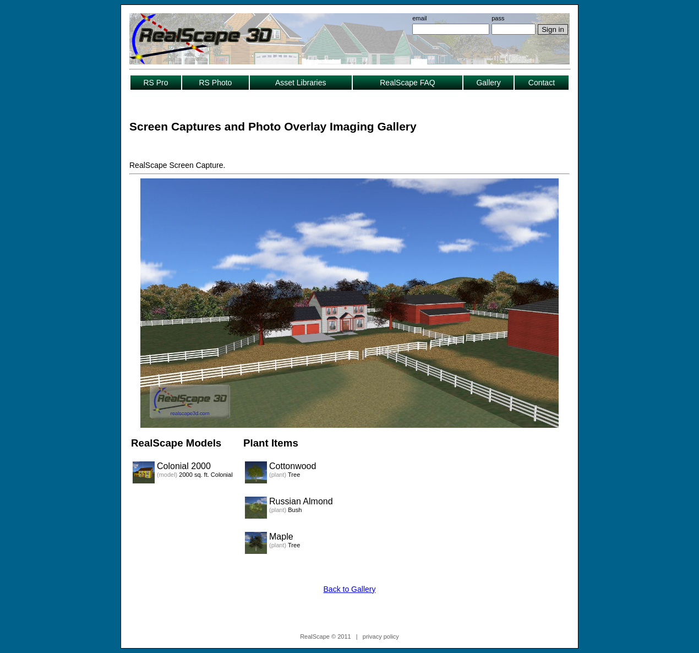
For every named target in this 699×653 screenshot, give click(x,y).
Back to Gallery (350, 589)
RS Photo (215, 82)
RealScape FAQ (407, 82)
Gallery (488, 82)
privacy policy (381, 636)
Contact (541, 82)
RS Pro (155, 82)
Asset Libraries (300, 82)
